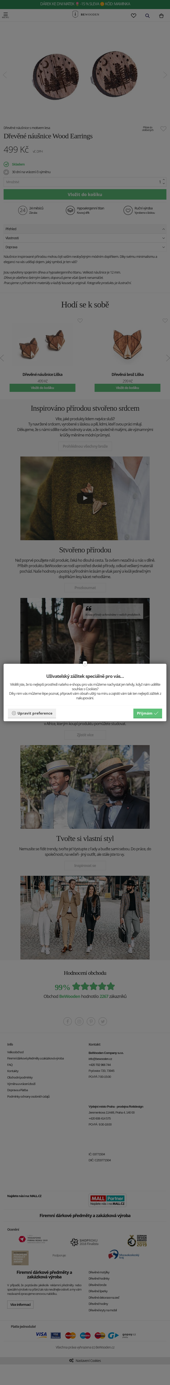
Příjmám (148, 713)
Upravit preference (31, 713)
